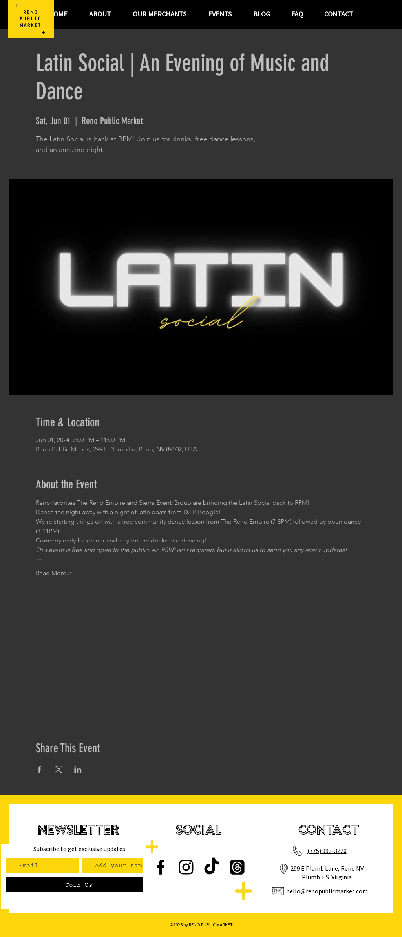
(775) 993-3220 (327, 851)
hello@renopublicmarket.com (327, 891)
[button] (219, 14)
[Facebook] (160, 867)
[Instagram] (186, 867)
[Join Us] (79, 884)
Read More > (54, 573)
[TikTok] (211, 867)
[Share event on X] (58, 769)
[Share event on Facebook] (39, 769)
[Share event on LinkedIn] (78, 769)
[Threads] (237, 867)
